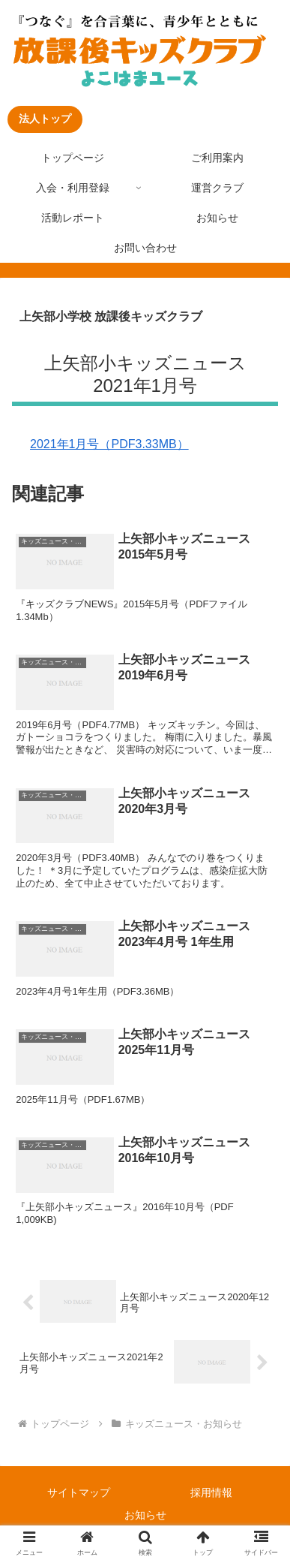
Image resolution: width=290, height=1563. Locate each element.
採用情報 (211, 1492)
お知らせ (145, 1515)
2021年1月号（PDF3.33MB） (109, 444)
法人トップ (45, 119)
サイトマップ (78, 1492)
